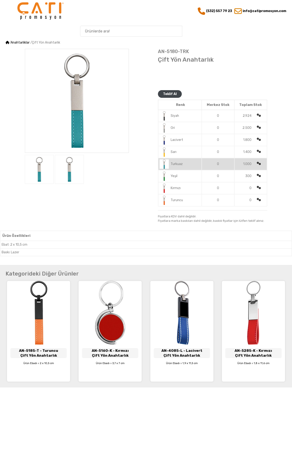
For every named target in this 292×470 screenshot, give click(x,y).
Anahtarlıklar (20, 42)
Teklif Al (170, 94)
